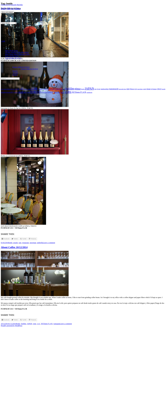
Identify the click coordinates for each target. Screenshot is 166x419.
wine (34, 415)
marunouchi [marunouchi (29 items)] (113, 87)
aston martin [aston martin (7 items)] (7, 87)
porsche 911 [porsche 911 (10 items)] (13, 90)
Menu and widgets (7, 10)
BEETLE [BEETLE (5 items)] (12, 87)
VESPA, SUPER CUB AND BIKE (17, 50)
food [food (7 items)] (63, 87)
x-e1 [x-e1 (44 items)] (66, 90)
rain (20, 334)
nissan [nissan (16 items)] (148, 87)
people (15, 334)
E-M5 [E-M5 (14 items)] (53, 87)
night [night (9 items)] (144, 87)
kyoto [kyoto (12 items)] (98, 87)
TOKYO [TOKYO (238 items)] (39, 89)
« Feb (3, 39)
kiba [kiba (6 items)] (95, 87)
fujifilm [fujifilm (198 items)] (69, 86)
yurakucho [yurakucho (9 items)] (93, 90)
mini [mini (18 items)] (128, 87)
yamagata (56, 415)
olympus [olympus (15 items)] (154, 87)
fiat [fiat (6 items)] (61, 87)
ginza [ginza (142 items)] (77, 86)
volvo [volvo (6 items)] (62, 90)
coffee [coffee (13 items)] (45, 87)
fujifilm (23, 415)
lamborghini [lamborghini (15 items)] (105, 87)
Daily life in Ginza (11, 48)
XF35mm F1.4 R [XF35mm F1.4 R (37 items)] (83, 90)
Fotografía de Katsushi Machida (12, 2)
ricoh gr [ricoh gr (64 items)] (26, 90)
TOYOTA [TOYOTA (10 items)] (48, 90)
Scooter (15, 69)
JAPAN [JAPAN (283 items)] (89, 86)
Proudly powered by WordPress (11, 417)
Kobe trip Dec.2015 (12, 54)
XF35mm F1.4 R (46, 415)
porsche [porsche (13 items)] (7, 90)
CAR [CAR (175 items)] (34, 86)
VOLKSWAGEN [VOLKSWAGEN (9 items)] (56, 90)
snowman (33, 334)
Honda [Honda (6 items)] (82, 87)
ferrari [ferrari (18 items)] (58, 87)
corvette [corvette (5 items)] (49, 87)
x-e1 (38, 415)
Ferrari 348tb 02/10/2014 (20, 65)
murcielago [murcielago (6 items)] (140, 87)
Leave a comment (49, 334)
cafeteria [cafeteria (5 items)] (25, 87)
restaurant (25, 334)
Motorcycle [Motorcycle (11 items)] (133, 87)
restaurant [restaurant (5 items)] (19, 90)
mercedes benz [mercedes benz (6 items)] (122, 87)
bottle (10, 334)
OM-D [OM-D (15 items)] (159, 87)
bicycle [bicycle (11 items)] (17, 87)
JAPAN (29, 415)
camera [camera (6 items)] (29, 87)
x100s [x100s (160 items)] (72, 89)
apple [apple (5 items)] (2, 87)
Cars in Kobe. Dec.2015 (13, 56)
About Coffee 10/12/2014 (14, 338)
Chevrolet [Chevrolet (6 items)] (40, 87)
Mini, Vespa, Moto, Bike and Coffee (17, 52)
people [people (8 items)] (2, 90)
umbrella (40, 334)
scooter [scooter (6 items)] (32, 90)
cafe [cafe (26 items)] (21, 87)
